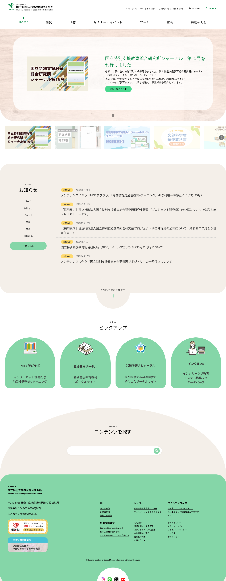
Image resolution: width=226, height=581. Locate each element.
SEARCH (212, 8)
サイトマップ (173, 536)
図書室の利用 (139, 536)
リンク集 (172, 533)
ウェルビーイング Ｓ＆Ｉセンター (148, 511)
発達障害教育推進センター (145, 508)
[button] (113, 115)
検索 (157, 451)
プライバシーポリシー (177, 529)
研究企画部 (105, 508)
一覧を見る (28, 245)
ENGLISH (195, 8)
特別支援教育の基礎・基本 (111, 528)
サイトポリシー (174, 522)
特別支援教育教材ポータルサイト (85, 363)
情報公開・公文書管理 (143, 526)
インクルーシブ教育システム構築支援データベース (195, 362)
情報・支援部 (106, 515)
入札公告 (138, 522)
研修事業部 (105, 511)
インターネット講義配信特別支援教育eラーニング (30, 363)
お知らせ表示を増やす (113, 290)
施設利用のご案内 (141, 533)
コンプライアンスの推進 (144, 529)
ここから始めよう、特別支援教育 (114, 535)
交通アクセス (139, 540)
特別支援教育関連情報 (110, 531)
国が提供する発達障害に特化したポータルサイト (140, 363)
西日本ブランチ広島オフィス (180, 508)
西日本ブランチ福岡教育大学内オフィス (183, 513)
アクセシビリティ (175, 526)
